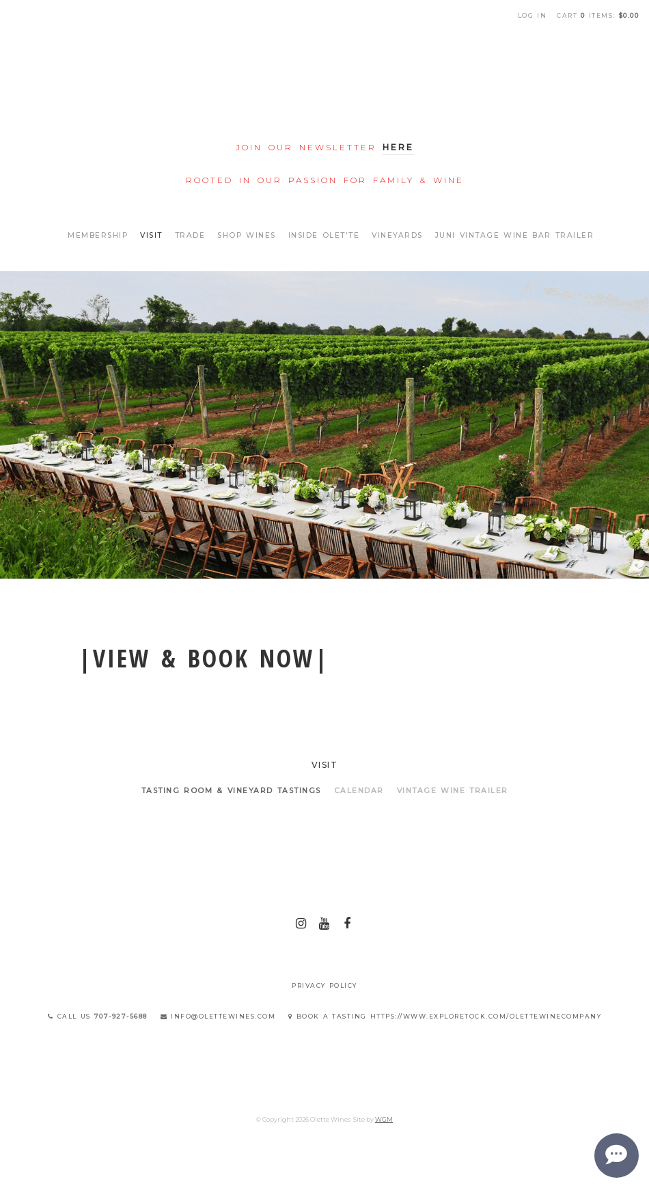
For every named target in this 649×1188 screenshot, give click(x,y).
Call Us (98, 1016)
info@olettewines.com (218, 1016)
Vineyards (397, 235)
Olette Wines (324, 81)
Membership (98, 235)
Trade (190, 235)
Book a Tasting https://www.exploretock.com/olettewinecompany (444, 1016)
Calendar (359, 790)
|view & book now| (204, 658)
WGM (384, 1119)
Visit (151, 235)
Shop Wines (246, 235)
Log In (532, 15)
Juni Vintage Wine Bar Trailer (514, 235)
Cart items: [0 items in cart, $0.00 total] (598, 15)
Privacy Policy (324, 985)
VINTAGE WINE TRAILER (452, 790)
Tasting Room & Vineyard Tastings (231, 790)
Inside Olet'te (324, 235)
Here (398, 147)
